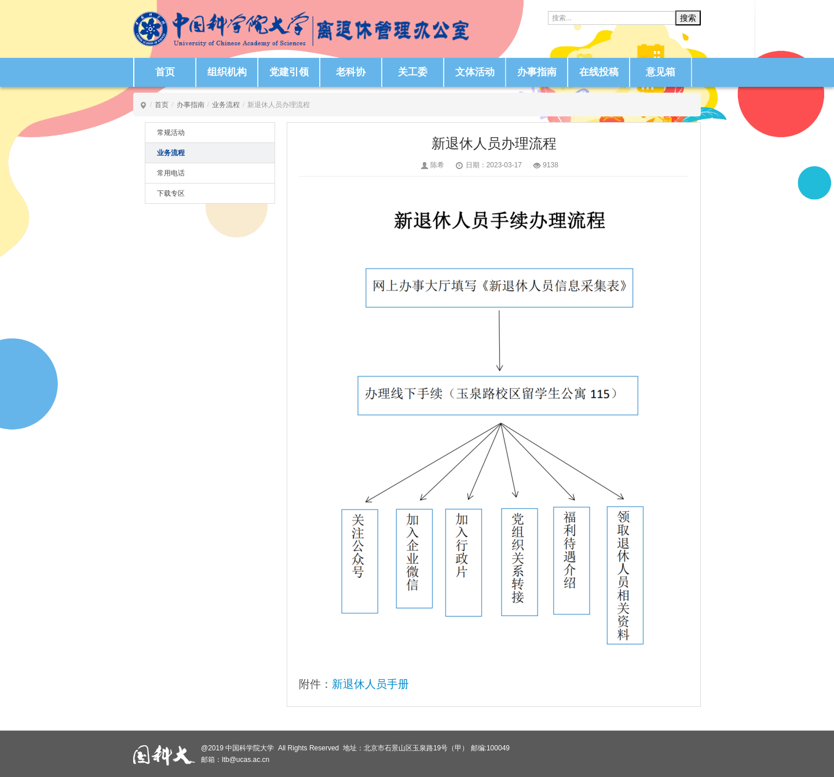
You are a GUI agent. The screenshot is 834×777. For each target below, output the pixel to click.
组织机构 (227, 72)
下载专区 (171, 193)
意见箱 (660, 72)
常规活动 (171, 133)
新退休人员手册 (370, 684)
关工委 (412, 72)
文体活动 (475, 72)
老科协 (350, 72)
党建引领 (289, 72)
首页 (165, 72)
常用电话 (171, 173)
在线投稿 (599, 72)
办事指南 (537, 72)
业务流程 (226, 105)
